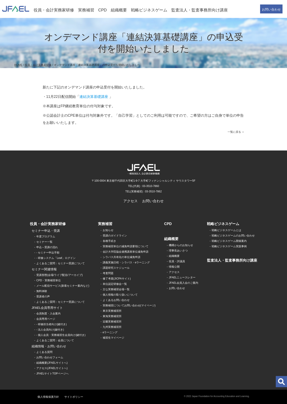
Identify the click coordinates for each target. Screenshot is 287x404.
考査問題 (108, 273)
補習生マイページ (113, 337)
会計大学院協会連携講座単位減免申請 (125, 251)
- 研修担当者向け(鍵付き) (51, 324)
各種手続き (109, 241)
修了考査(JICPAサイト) (117, 278)
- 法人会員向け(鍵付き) (50, 329)
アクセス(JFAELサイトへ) (51, 368)
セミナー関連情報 (44, 269)
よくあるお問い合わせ (116, 300)
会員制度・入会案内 (48, 313)
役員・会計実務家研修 (54, 10)
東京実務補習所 (112, 310)
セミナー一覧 (44, 241)
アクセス (130, 201)
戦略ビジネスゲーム (149, 10)
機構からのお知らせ (181, 245)
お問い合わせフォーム (49, 357)
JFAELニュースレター (182, 277)
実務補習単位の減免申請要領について (125, 246)
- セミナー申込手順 (47, 252)
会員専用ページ (45, 318)
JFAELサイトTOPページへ (52, 373)
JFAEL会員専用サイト (47, 307)
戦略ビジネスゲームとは (226, 230)
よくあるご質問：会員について (55, 340)
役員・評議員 (177, 261)
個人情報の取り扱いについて (120, 294)
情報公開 (174, 266)
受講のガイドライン (115, 235)
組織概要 (119, 10)
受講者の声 (43, 296)
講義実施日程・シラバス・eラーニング (126, 262)
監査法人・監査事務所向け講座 (199, 10)
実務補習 (86, 10)
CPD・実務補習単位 (48, 280)
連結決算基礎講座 (93, 97)
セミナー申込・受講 (46, 230)
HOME (18, 65)
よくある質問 (44, 352)
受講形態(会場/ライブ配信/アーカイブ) (59, 275)
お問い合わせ (271, 9)
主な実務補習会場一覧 (116, 289)
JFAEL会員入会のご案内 (183, 282)
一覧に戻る (234, 131)
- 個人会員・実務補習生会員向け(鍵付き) (60, 335)
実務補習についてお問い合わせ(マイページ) (129, 305)
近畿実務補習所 (112, 321)
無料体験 (41, 291)
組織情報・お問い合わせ (49, 346)
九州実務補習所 (112, 327)
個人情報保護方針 (48, 396)
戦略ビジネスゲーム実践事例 (229, 246)
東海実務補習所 (112, 316)
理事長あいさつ (178, 250)
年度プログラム (45, 236)
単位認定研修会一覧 (115, 284)
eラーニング (110, 332)
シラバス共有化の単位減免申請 (121, 257)
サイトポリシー (73, 396)
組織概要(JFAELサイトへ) (51, 362)
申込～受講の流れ (47, 247)
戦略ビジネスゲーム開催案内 (229, 241)
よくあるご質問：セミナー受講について (60, 263)
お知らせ (108, 230)
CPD (102, 10)
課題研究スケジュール (116, 267)
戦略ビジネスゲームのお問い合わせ (233, 235)
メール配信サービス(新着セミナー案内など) (62, 285)
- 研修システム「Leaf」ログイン (56, 258)
